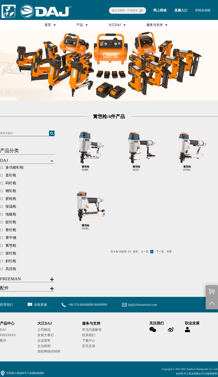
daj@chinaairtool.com (142, 304)
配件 (3, 340)
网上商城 (159, 10)
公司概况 (44, 329)
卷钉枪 (10, 230)
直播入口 (180, 10)
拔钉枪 (10, 253)
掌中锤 (10, 238)
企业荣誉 (44, 340)
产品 (79, 25)
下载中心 (88, 340)
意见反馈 (88, 346)
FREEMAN (8, 335)
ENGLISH (202, 10)
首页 (48, 25)
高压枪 (10, 269)
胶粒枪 (10, 199)
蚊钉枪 (10, 222)
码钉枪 (10, 183)
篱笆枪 (10, 245)
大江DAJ (114, 25)
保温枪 (10, 206)
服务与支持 (154, 25)
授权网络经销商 (48, 351)
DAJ (3, 329)
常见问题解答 (92, 329)
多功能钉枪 (14, 167)
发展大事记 (45, 335)
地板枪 (10, 214)
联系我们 (88, 335)
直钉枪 (10, 175)
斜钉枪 (10, 261)
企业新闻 (44, 346)
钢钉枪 (10, 191)
